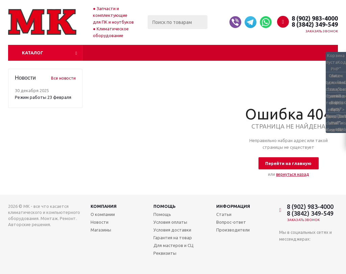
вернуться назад (292, 174)
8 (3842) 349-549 (315, 24)
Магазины (101, 229)
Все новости (63, 78)
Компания (104, 206)
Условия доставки (172, 229)
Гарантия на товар (172, 237)
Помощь (164, 206)
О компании (103, 214)
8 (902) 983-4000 (315, 18)
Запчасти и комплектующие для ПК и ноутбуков (113, 15)
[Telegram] (250, 22)
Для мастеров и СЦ (173, 245)
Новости (99, 222)
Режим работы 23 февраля (43, 97)
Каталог (32, 52)
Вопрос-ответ (231, 222)
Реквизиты (164, 253)
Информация (233, 206)
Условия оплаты (170, 222)
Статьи (223, 214)
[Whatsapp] (266, 22)
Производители (233, 229)
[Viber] (235, 22)
